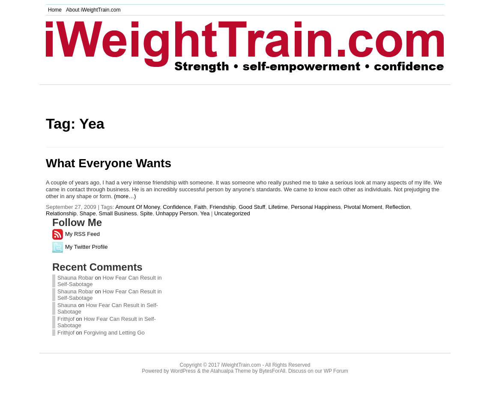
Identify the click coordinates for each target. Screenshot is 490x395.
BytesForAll (272, 371)
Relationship (61, 213)
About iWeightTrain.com (93, 10)
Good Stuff (252, 207)
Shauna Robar (75, 277)
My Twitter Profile (80, 247)
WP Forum (336, 371)
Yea (204, 213)
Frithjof (66, 319)
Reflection (397, 207)
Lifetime (278, 207)
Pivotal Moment (363, 207)
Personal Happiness (316, 207)
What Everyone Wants (108, 163)
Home (55, 10)
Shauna (67, 305)
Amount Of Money (137, 207)
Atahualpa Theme (230, 371)
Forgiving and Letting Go (114, 332)
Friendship (222, 207)
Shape (88, 213)
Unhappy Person (176, 213)
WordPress (183, 371)
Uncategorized (232, 213)
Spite (146, 213)
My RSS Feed (76, 234)
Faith (200, 207)
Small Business (118, 213)
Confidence (177, 207)
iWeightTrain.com (241, 365)
